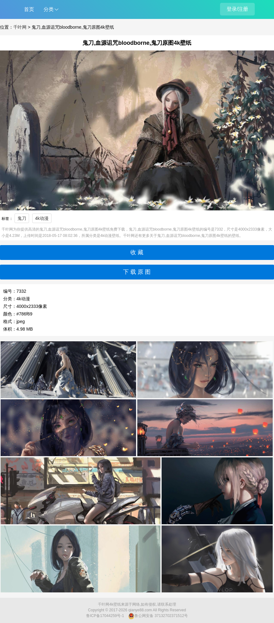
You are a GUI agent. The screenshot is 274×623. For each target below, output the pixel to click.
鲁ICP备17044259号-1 (105, 616)
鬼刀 (21, 218)
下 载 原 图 (137, 272)
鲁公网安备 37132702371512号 (158, 616)
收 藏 (136, 252)
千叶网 (20, 27)
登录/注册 (237, 9)
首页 (29, 9)
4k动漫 (42, 218)
